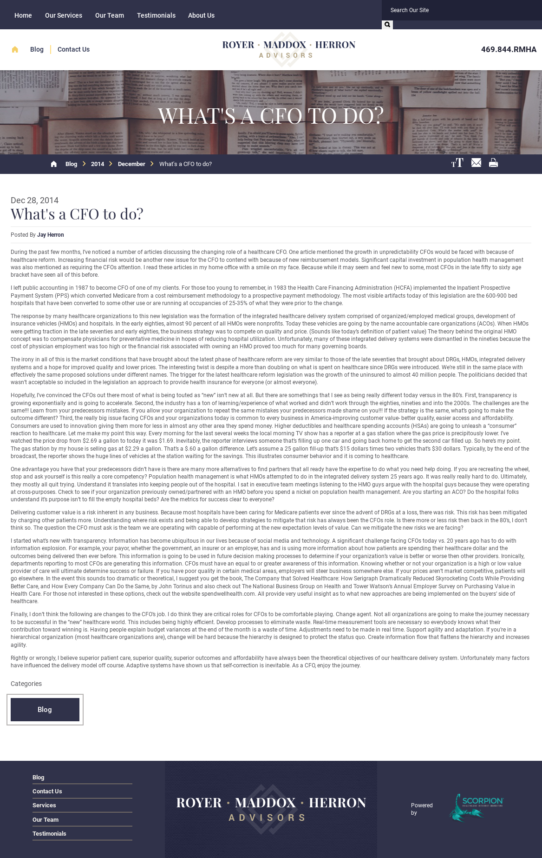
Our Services (63, 15)
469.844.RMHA (508, 49)
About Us (201, 15)
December (131, 163)
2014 (97, 163)
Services (44, 805)
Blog (37, 49)
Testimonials (156, 15)
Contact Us (74, 49)
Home (23, 15)
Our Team (109, 15)
